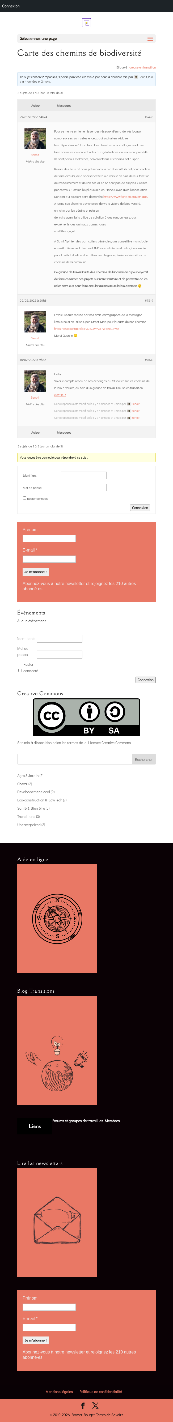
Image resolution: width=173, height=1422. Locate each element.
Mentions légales (59, 1391)
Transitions (26, 816)
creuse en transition (142, 67)
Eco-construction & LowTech (39, 799)
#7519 (149, 300)
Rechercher (144, 759)
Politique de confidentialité (100, 1391)
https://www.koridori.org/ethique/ (126, 196)
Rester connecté (37, 498)
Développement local (33, 791)
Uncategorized (29, 824)
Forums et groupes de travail (75, 1120)
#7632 (149, 359)
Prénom (30, 529)
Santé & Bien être (31, 808)
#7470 (149, 117)
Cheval (22, 783)
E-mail (30, 550)
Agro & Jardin (28, 775)
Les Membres (109, 1120)
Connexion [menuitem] (11, 6)
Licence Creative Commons (109, 742)
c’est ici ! (60, 394)
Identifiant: (30, 475)
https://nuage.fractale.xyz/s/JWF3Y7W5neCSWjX (86, 328)
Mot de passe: (32, 487)
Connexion (140, 507)
